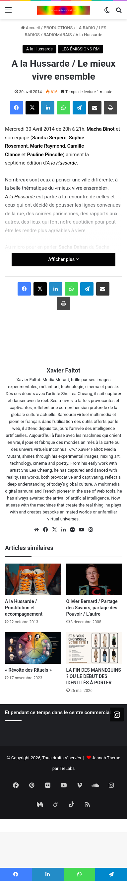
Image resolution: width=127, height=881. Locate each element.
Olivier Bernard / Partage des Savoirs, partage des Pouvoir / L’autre (92, 608)
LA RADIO (86, 27)
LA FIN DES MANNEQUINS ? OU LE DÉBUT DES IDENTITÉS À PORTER (93, 676)
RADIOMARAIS (57, 34)
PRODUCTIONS (58, 27)
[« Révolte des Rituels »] (33, 648)
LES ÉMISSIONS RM (80, 48)
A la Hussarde (89, 34)
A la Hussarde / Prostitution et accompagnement (23, 608)
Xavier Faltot (63, 370)
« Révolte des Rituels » (28, 670)
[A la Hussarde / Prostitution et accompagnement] (33, 579)
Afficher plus (63, 259)
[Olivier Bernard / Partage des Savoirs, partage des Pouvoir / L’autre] (94, 579)
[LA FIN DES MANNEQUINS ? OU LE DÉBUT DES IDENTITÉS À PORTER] (94, 648)
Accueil (30, 27)
